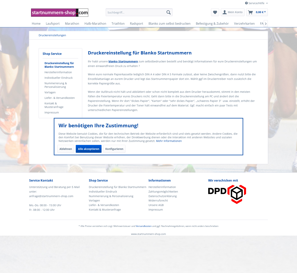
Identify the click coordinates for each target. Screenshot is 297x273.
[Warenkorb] (257, 12)
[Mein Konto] (233, 12)
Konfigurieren (114, 148)
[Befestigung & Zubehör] (212, 23)
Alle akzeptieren (88, 148)
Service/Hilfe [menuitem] (255, 3)
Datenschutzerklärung (162, 196)
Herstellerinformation (58, 72)
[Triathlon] (118, 23)
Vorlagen (50, 92)
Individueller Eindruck (59, 77)
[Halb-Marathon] (95, 23)
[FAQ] (262, 23)
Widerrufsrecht (158, 200)
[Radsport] (136, 23)
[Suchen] (169, 12)
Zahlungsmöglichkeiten (163, 191)
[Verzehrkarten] (244, 23)
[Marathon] (72, 23)
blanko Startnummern (123, 61)
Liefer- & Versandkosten (60, 98)
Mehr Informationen (169, 140)
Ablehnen (65, 148)
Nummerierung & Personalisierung (56, 85)
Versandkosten (144, 226)
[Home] (36, 23)
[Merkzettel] (215, 12)
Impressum (52, 112)
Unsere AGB (156, 205)
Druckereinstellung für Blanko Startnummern (59, 64)
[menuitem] (139, 14)
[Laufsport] (52, 23)
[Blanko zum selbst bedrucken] (169, 23)
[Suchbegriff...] (139, 12)
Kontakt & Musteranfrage (54, 105)
